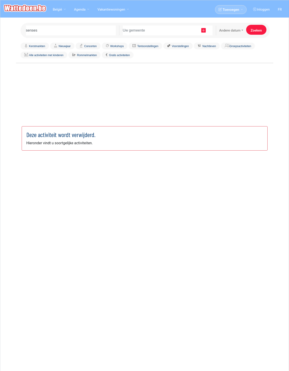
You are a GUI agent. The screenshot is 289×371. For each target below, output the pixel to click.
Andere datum (229, 30)
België (57, 9)
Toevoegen (229, 10)
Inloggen (261, 9)
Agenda (80, 9)
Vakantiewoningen (111, 9)
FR (280, 9)
